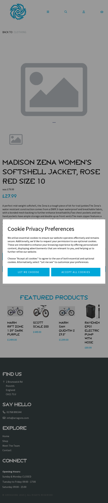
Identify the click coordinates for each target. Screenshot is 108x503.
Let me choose (28, 272)
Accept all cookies (76, 272)
